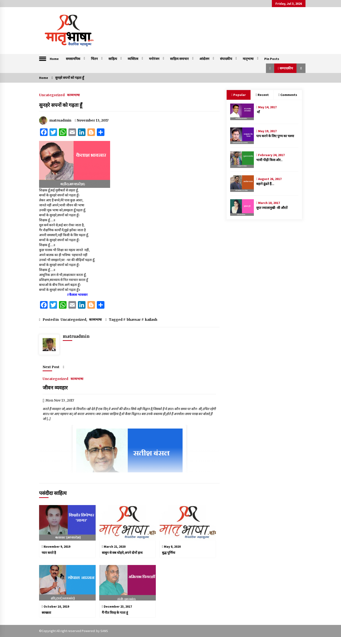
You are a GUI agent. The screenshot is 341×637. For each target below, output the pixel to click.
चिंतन (94, 59)
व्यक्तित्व (133, 59)
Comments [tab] (287, 95)
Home (54, 59)
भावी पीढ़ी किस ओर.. (269, 160)
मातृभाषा (248, 59)
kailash (151, 319)
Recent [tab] (262, 95)
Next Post (53, 367)
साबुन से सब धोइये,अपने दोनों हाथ (122, 553)
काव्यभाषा (73, 95)
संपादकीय (226, 59)
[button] (270, 68)
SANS (104, 631)
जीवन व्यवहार (56, 387)
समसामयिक (73, 59)
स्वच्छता (46, 612)
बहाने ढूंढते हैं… (265, 184)
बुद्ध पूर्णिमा (168, 553)
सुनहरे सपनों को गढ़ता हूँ (60, 105)
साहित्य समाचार (179, 59)
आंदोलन (204, 59)
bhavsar (134, 319)
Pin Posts (271, 59)
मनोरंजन (154, 59)
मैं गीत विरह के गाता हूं (115, 612)
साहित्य (112, 59)
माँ (258, 112)
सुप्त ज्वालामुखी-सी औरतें (271, 208)
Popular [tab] (238, 95)
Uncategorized (52, 95)
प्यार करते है (49, 553)
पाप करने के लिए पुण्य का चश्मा (275, 136)
